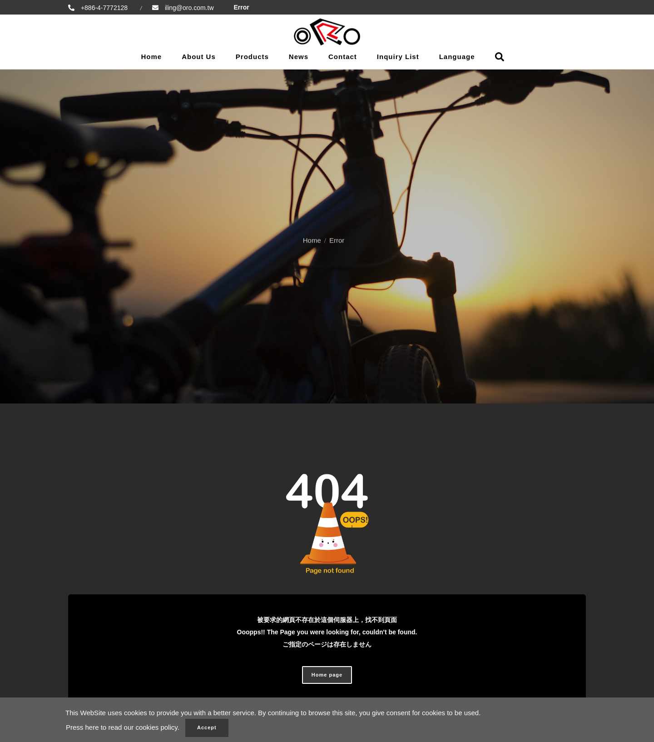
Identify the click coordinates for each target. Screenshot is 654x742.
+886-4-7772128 (103, 7)
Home (151, 56)
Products (252, 56)
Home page (327, 674)
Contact (342, 56)
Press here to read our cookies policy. (122, 727)
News (298, 56)
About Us (199, 56)
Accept (207, 727)
